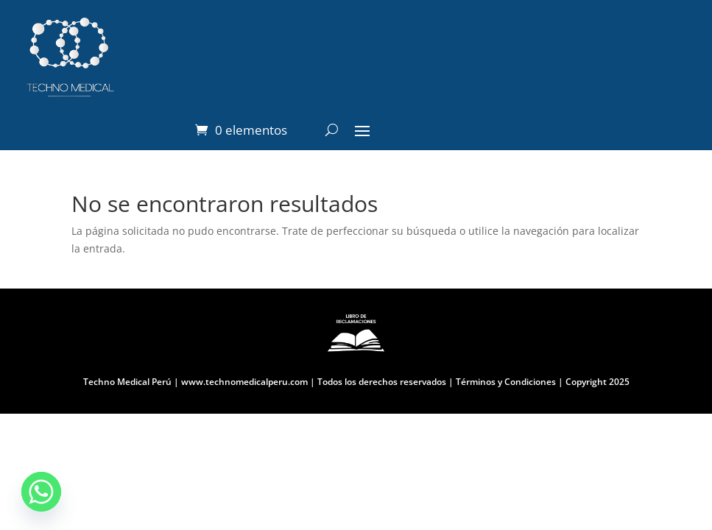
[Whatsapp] (41, 492)
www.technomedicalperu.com (244, 381)
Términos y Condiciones (505, 381)
